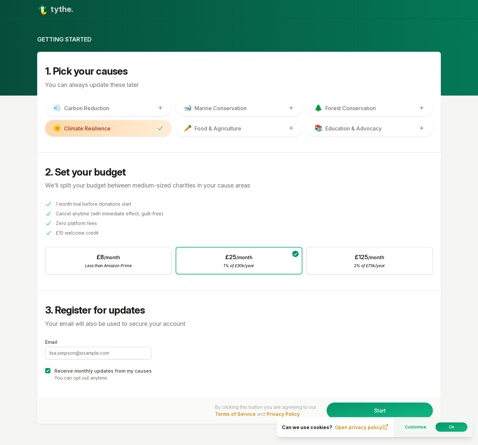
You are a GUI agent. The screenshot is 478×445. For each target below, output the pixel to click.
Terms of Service (235, 414)
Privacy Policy (283, 414)
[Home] (239, 9)
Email (51, 342)
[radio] (108, 260)
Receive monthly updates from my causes (103, 371)
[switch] (108, 108)
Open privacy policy (362, 427)
